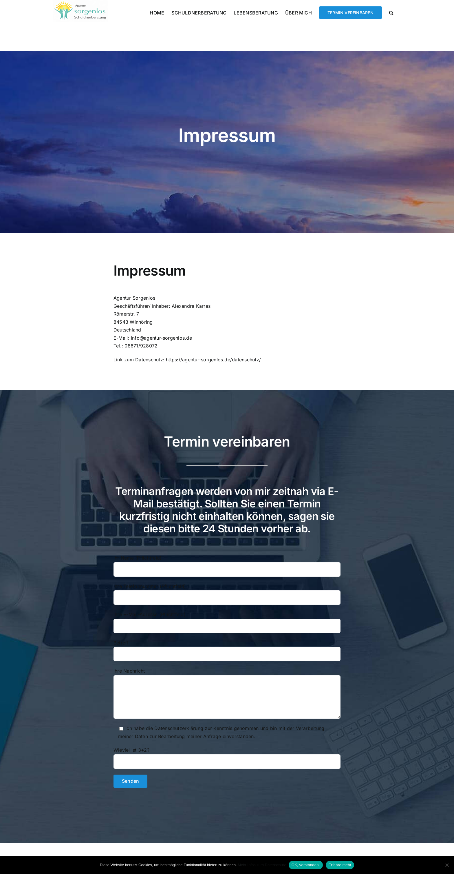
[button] (391, 12)
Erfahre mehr (340, 865)
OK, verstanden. (306, 865)
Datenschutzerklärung (178, 728)
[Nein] (447, 865)
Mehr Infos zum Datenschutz (261, 865)
